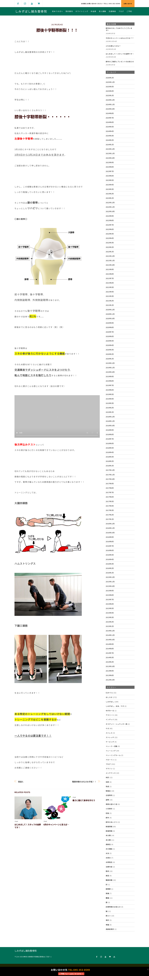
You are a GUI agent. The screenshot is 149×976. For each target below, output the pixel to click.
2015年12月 (110, 577)
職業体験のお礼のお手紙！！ (84, 781)
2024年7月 (110, 118)
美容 (107, 875)
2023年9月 (110, 162)
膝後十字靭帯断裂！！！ (57, 30)
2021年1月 (110, 305)
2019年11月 (110, 367)
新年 (107, 817)
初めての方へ (57, 11)
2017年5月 (110, 501)
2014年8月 (110, 648)
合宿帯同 (109, 795)
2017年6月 (110, 497)
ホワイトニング (81, 11)
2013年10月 (110, 666)
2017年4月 (110, 506)
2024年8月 (110, 113)
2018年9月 (110, 430)
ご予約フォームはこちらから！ (71, 974)
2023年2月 (110, 193)
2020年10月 (110, 318)
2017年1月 (110, 519)
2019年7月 (110, 385)
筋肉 (107, 871)
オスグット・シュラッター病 (116, 724)
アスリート (110, 715)
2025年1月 (110, 95)
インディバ (110, 719)
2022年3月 (110, 242)
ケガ (107, 728)
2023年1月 (110, 198)
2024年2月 (110, 140)
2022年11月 (110, 207)
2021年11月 (110, 260)
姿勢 (107, 800)
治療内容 (109, 867)
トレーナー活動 (111, 746)
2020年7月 (110, 332)
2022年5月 (110, 234)
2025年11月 (110, 82)
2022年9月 (110, 216)
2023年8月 (110, 167)
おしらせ (109, 697)
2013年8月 (110, 675)
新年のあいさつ (111, 822)
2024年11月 (110, 104)
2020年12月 (110, 309)
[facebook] (18, 3)
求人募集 (102, 11)
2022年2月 (110, 247)
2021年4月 (110, 292)
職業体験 (109, 880)
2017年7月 (110, 492)
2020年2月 (110, 354)
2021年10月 (110, 265)
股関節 (108, 889)
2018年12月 (110, 416)
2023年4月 (110, 184)
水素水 (108, 858)
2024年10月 (110, 109)
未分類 (108, 835)
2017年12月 (110, 470)
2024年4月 (110, 131)
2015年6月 (110, 604)
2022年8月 (110, 220)
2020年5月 (110, 341)
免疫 (107, 786)
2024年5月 (110, 126)
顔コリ (108, 916)
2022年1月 (110, 251)
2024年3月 (110, 135)
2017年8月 (110, 488)
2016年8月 (110, 541)
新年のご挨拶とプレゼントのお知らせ (120, 62)
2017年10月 (110, 479)
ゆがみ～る (110, 710)
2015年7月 (110, 599)
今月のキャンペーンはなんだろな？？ (120, 38)
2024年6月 (110, 122)
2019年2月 (110, 407)
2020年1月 (110, 358)
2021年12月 (110, 256)
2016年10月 (110, 532)
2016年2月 (110, 568)
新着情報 (109, 826)
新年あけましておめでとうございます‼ (119, 29)
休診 (107, 777)
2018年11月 (110, 421)
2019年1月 (110, 412)
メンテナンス (111, 773)
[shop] (39, 3)
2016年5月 (110, 555)
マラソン (109, 768)
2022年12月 (110, 202)
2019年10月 (110, 372)
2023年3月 (110, 189)
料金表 (93, 11)
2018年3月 (110, 457)
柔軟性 (108, 844)
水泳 (107, 853)
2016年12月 (110, 523)
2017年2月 (110, 515)
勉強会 (108, 791)
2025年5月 (110, 86)
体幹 (107, 782)
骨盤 (107, 925)
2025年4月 (110, 91)
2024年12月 (110, 100)
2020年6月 (110, 336)
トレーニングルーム (113, 755)
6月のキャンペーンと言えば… (56, 824)
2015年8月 (110, 595)
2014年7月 (110, 653)
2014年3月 (110, 657)
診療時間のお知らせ (113, 907)
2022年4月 (110, 238)
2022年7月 (110, 225)
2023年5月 (110, 180)
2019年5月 (110, 394)
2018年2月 (110, 461)
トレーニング (111, 750)
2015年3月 (110, 617)
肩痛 (107, 893)
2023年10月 (110, 158)
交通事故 (112, 11)
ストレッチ (110, 737)
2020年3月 (110, 349)
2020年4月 (110, 345)
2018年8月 (110, 434)
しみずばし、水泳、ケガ (115, 706)
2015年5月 (110, 608)
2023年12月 (110, 149)
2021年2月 (110, 300)
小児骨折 (109, 808)
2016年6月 (110, 550)
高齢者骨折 (110, 929)
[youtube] (32, 3)
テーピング (110, 742)
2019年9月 (110, 376)
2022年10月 (110, 211)
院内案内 (69, 11)
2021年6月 (110, 283)
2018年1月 (110, 465)
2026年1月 (110, 77)
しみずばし (110, 701)
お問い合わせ (128, 3)
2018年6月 (110, 443)
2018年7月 (110, 439)
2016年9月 (110, 537)
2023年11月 (110, 153)
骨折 (107, 920)
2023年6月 (110, 176)
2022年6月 (110, 229)
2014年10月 (110, 639)
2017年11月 (110, 474)
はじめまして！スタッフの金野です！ (120, 54)
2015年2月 (110, 622)
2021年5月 (110, 287)
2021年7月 (110, 278)
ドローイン (110, 759)
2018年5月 (110, 448)
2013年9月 (110, 671)
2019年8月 (110, 381)
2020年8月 (110, 327)
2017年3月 (110, 510)
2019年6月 (110, 390)
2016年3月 (110, 564)
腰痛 (107, 898)
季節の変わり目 (111, 804)
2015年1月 (110, 626)
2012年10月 (110, 680)
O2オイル (109, 692)
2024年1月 (110, 144)
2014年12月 (110, 630)
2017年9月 (110, 483)
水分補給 (109, 849)
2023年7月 (110, 171)
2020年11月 (110, 314)
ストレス (109, 733)
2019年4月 (110, 399)
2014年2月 (110, 662)
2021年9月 (110, 269)
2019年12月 (110, 363)
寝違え (21, 781)
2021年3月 (110, 296)
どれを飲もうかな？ (113, 46)
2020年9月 (110, 323)
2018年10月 (110, 425)
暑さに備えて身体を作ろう (83, 800)
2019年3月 (110, 403)
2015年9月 (110, 590)
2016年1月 (110, 573)
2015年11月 (110, 581)
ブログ (121, 11)
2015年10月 (110, 586)
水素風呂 (109, 862)
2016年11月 (110, 528)
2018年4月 (110, 452)
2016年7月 (110, 546)
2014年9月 (110, 644)
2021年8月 (110, 274)
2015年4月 (110, 613)
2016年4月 (110, 559)
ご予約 (129, 11)
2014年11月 (110, 635)
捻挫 (107, 813)
